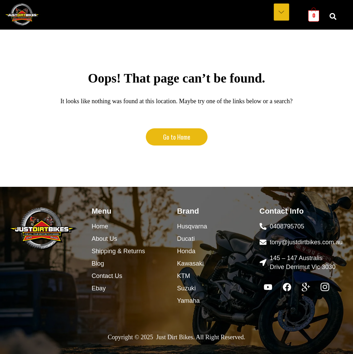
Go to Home (176, 136)
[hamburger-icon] (281, 12)
